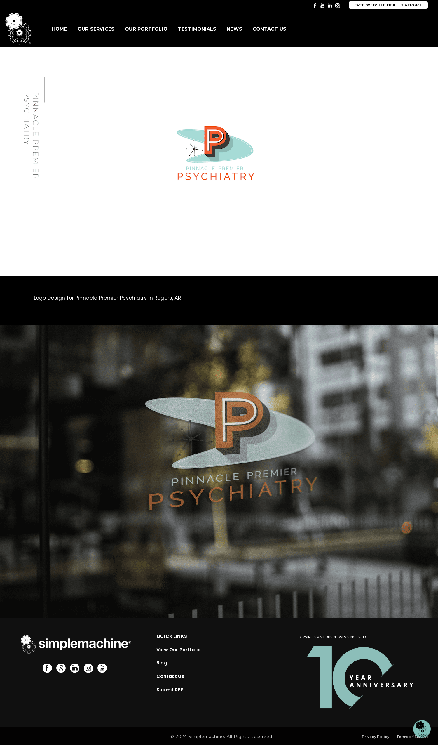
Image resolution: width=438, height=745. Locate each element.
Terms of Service (412, 736)
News (234, 29)
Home (59, 29)
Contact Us (269, 29)
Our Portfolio (146, 29)
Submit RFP (170, 689)
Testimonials (197, 29)
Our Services (96, 29)
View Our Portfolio (178, 649)
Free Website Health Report (388, 5)
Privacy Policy (375, 736)
